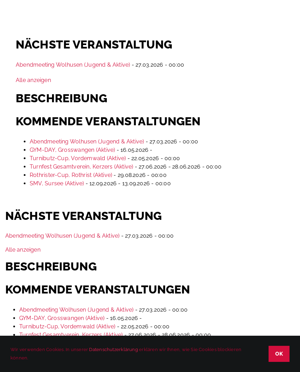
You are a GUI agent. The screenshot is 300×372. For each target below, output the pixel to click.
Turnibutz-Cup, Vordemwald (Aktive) (78, 158)
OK (279, 354)
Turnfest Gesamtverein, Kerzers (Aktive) (81, 166)
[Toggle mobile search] (271, 17)
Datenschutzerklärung (113, 349)
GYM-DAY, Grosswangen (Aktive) (72, 150)
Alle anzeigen (33, 80)
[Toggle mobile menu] (286, 17)
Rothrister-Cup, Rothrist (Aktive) (71, 175)
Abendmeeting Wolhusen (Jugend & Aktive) (73, 64)
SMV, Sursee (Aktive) (57, 183)
